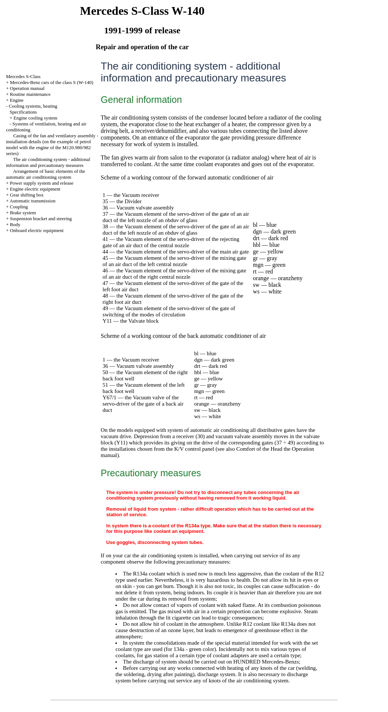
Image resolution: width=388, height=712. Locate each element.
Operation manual (27, 88)
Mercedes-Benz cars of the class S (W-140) (51, 82)
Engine (17, 100)
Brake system (23, 212)
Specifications (23, 112)
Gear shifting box (27, 195)
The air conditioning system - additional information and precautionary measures (48, 162)
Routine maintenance (30, 94)
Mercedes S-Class (23, 76)
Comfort (245, 449)
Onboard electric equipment (37, 230)
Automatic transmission (32, 201)
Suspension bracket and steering (41, 218)
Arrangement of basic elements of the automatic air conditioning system (45, 174)
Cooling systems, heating (33, 106)
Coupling (19, 206)
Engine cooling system (35, 118)
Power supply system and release (42, 183)
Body (15, 224)
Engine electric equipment (35, 189)
